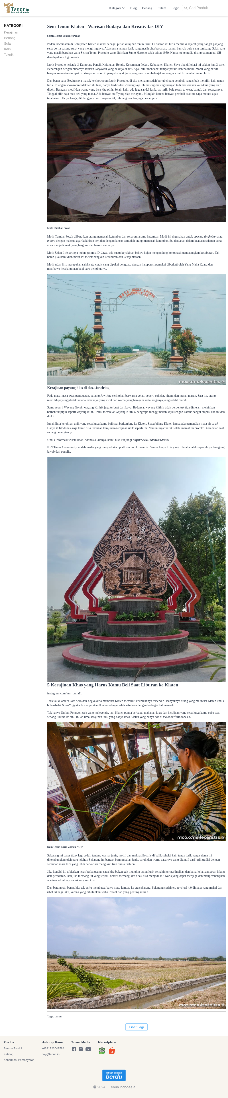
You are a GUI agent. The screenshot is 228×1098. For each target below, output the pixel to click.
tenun (58, 1016)
